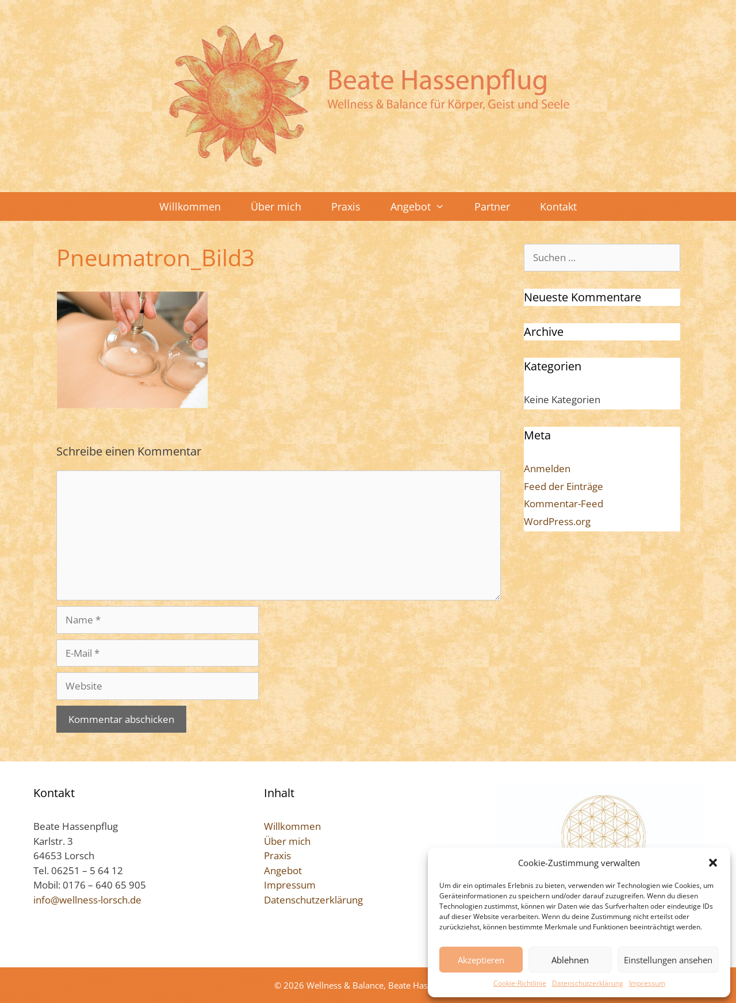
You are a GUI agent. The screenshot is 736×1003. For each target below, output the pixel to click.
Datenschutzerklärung (587, 983)
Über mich (276, 206)
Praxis (346, 206)
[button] (713, 862)
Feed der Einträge (563, 486)
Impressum (647, 983)
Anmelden (547, 468)
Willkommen (190, 206)
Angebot (424, 206)
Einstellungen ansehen (668, 960)
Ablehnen (570, 960)
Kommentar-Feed (563, 503)
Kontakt (558, 206)
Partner (492, 206)
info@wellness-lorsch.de (87, 899)
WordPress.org (557, 521)
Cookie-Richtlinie (519, 983)
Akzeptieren (481, 960)
